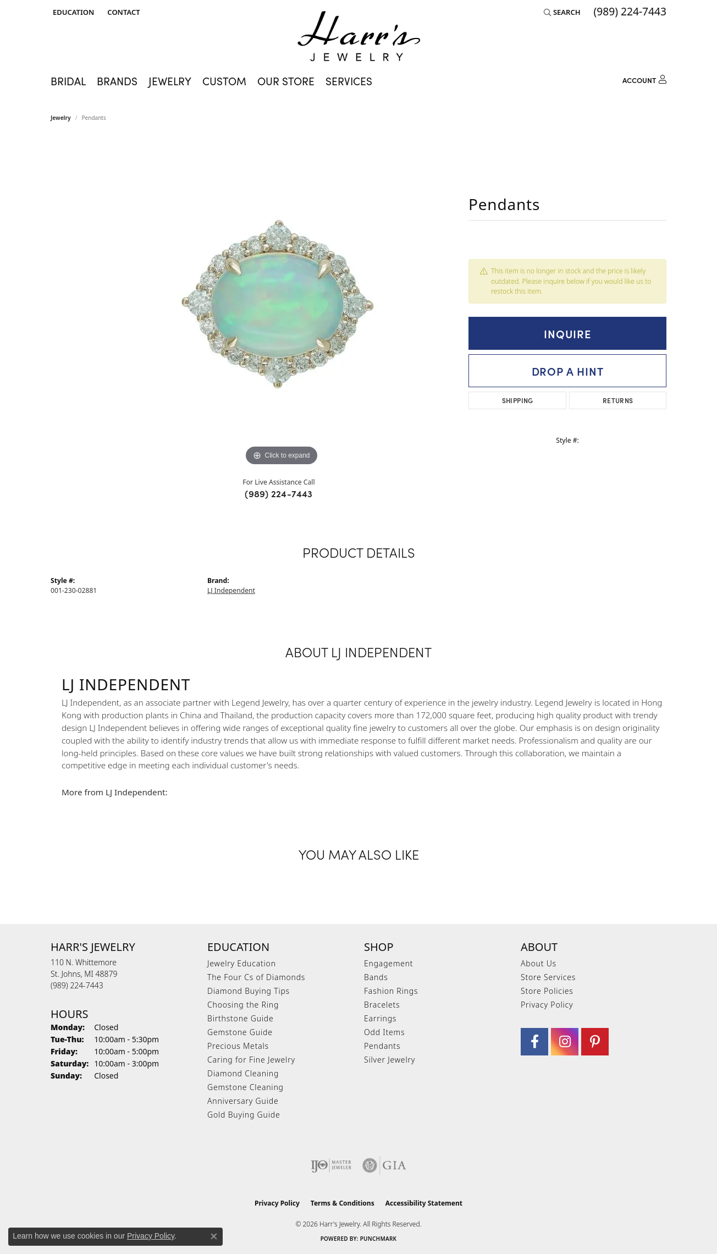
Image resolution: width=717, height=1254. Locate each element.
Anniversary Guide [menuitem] (242, 1101)
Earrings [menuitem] (380, 1018)
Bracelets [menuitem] (382, 1004)
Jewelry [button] (169, 80)
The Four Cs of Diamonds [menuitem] (256, 977)
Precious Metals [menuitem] (238, 1046)
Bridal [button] (68, 80)
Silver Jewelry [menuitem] (389, 1059)
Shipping (517, 400)
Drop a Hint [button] (568, 370)
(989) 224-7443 (279, 493)
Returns (618, 400)
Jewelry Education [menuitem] (241, 963)
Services (349, 80)
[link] (122, 12)
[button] (72, 12)
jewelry (61, 118)
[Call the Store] (77, 985)
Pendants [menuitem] (382, 1046)
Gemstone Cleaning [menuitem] (245, 1087)
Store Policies (547, 991)
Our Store (286, 80)
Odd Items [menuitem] (384, 1032)
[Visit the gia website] (384, 1165)
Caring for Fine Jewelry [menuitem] (251, 1059)
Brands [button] (117, 80)
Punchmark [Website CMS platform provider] (378, 1238)
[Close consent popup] (214, 1236)
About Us (538, 963)
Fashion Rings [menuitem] (391, 991)
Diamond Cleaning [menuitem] (243, 1073)
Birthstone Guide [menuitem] (240, 1018)
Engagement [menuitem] (388, 963)
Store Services (548, 977)
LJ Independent (231, 590)
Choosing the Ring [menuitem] (243, 1004)
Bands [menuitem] (376, 977)
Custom (224, 80)
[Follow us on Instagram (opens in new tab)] (564, 1041)
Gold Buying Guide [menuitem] (243, 1114)
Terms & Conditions (342, 1203)
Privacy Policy (547, 1004)
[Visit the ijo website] (331, 1165)
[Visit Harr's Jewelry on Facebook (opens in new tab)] (534, 1041)
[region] (281, 304)
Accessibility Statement (423, 1203)
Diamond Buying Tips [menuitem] (248, 991)
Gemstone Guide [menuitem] (240, 1032)
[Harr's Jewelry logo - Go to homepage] (359, 36)
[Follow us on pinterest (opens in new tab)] (595, 1041)
